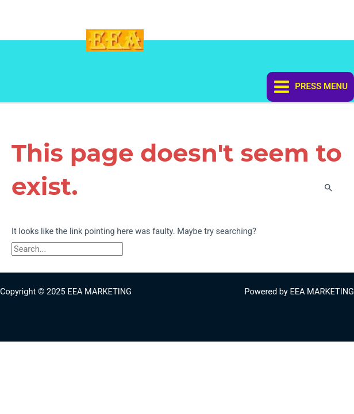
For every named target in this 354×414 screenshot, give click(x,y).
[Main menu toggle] (310, 87)
